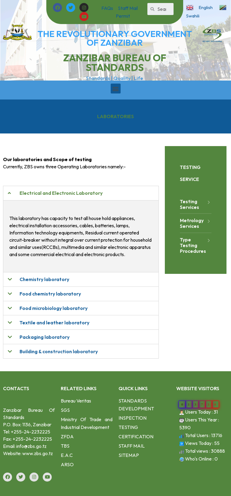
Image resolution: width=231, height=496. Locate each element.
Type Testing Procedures (195, 245)
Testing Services (195, 204)
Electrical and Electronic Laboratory (61, 193)
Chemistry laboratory (44, 279)
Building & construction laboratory (59, 351)
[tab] (81, 193)
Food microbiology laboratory (54, 308)
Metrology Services (195, 223)
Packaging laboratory (44, 337)
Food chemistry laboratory (50, 294)
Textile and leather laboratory (54, 323)
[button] (116, 88)
